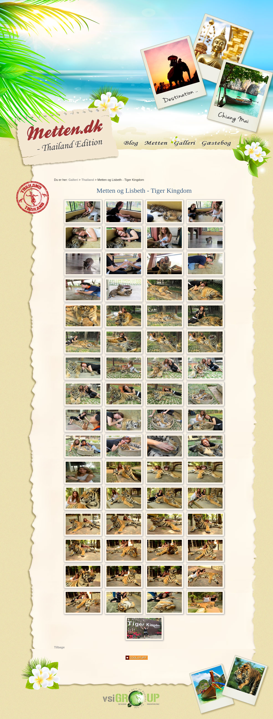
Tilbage (59, 647)
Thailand (87, 179)
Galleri (73, 179)
